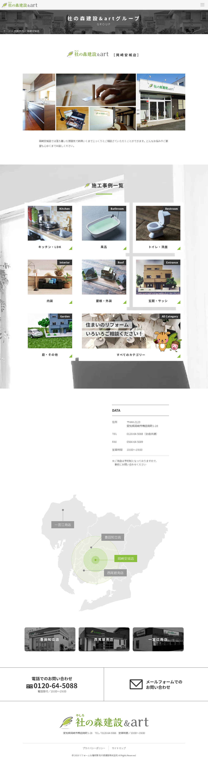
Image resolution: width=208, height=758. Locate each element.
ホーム (7, 31)
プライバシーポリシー (94, 748)
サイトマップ (119, 748)
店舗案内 (19, 31)
